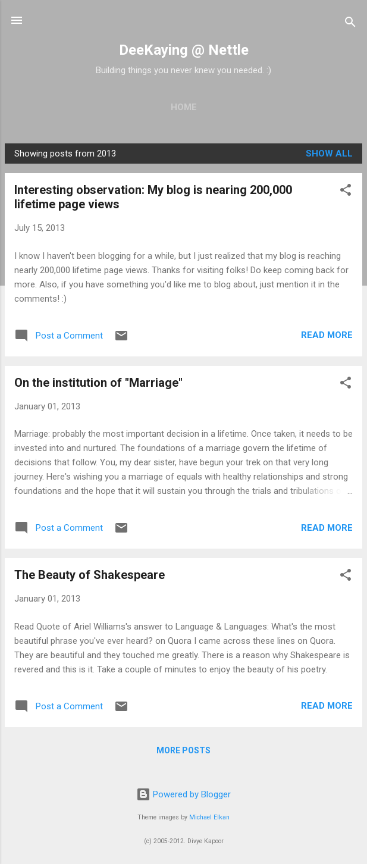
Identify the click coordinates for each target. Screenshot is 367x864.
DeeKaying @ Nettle (184, 50)
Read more (327, 335)
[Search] (350, 24)
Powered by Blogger (183, 794)
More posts (183, 750)
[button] (345, 192)
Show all (329, 153)
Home (184, 107)
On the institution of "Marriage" (98, 382)
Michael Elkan (209, 817)
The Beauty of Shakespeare (89, 575)
